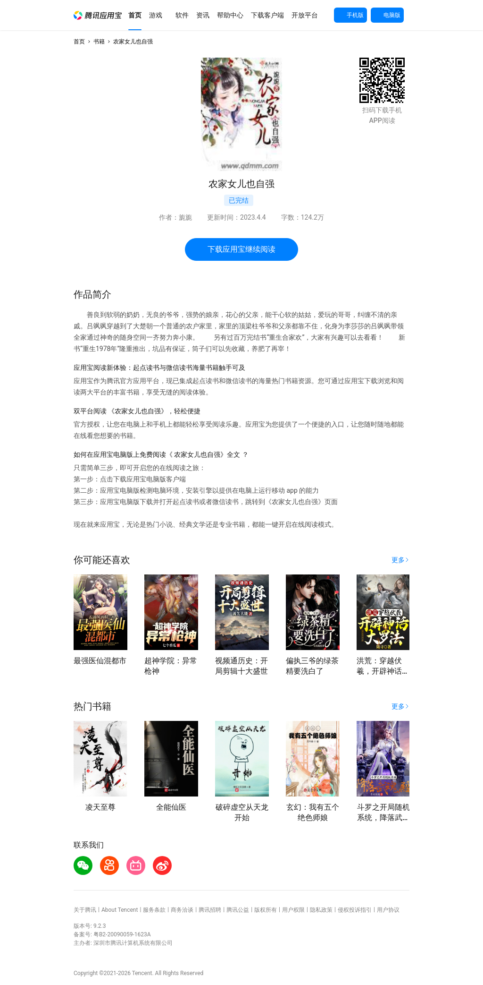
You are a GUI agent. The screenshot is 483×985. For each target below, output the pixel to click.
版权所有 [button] (265, 910)
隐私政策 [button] (321, 910)
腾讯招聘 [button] (210, 910)
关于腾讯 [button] (85, 910)
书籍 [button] (99, 41)
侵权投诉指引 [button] (355, 910)
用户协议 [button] (388, 910)
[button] (98, 15)
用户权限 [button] (293, 910)
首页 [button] (79, 41)
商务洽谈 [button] (182, 910)
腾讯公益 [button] (237, 910)
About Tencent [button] (119, 910)
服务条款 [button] (154, 910)
